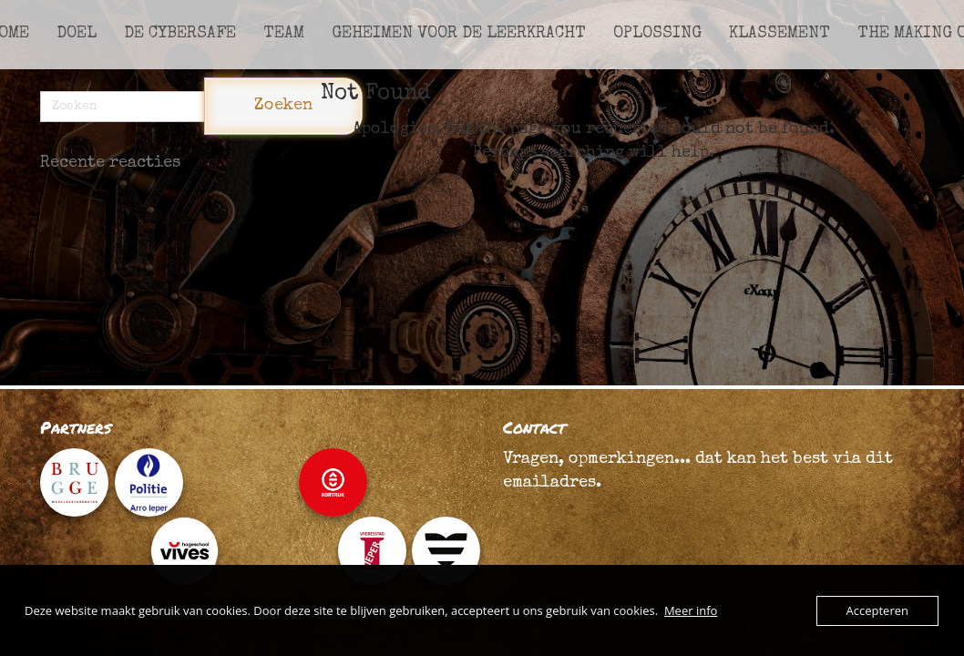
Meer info (690, 610)
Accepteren (877, 610)
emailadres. (552, 483)
